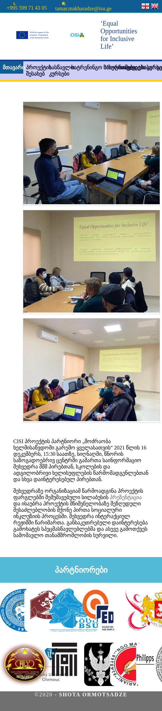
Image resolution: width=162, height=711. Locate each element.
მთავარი (13, 67)
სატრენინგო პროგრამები (82, 67)
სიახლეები (128, 67)
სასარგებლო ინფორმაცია (151, 67)
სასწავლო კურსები (59, 71)
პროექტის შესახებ (36, 71)
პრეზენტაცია (126, 497)
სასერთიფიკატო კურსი (109, 67)
